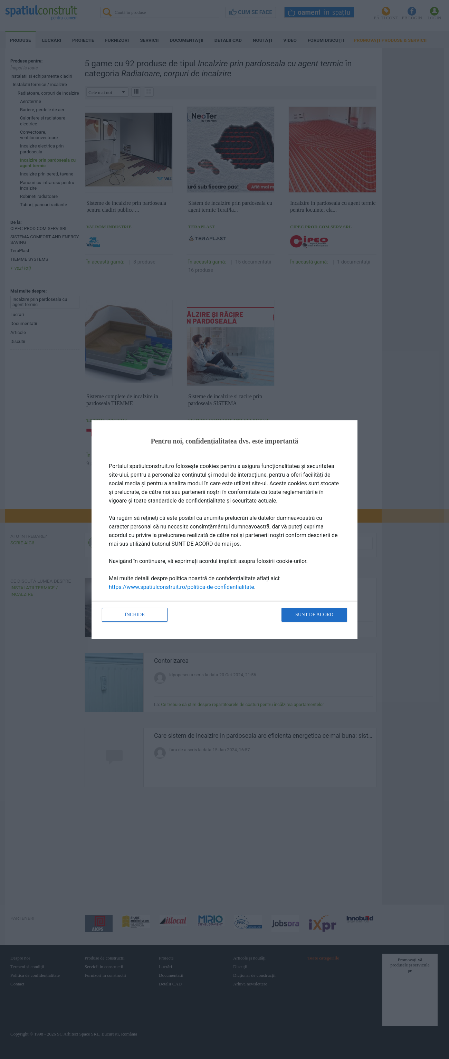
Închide (135, 614)
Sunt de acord (314, 614)
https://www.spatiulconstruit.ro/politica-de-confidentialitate (181, 587)
